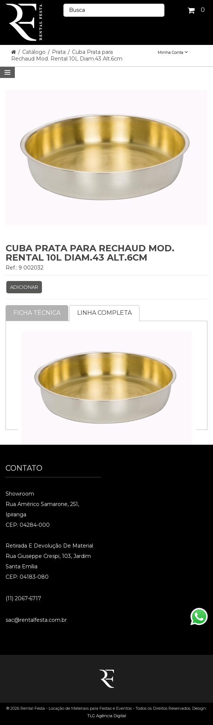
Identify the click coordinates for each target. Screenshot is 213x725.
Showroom (20, 493)
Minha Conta (173, 52)
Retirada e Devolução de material (49, 545)
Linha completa (104, 312)
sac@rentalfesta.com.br (36, 620)
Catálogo (34, 52)
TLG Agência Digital (106, 715)
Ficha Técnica (36, 312)
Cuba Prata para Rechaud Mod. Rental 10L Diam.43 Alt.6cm (66, 55)
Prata (59, 52)
